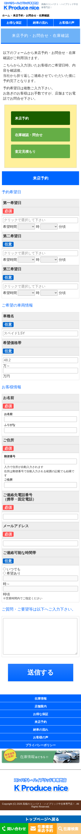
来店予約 (22, 118)
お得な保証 (14, 22)
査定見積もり (25, 151)
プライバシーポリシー (40, 745)
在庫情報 (41, 698)
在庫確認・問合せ (29, 135)
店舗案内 (41, 706)
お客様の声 (66, 22)
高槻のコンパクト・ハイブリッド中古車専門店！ (49, 804)
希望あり (12, 573)
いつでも (12, 569)
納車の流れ (40, 22)
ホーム (6, 15)
